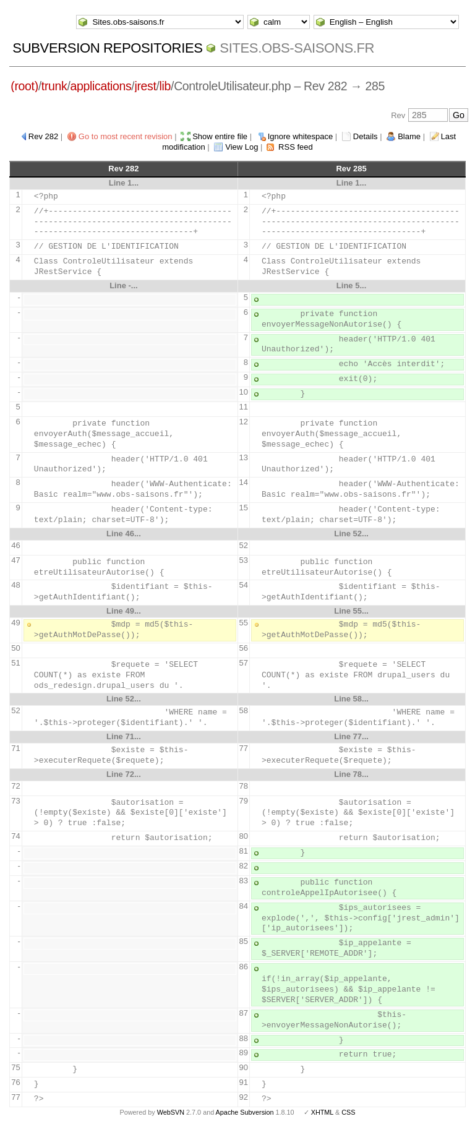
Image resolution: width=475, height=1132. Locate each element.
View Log (241, 147)
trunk (54, 86)
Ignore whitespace (300, 136)
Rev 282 (43, 136)
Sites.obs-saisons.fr (297, 48)
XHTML (322, 1112)
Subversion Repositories (107, 48)
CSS (348, 1112)
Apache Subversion (245, 1112)
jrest (145, 86)
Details (365, 136)
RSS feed (295, 147)
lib (165, 86)
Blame (409, 136)
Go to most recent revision (126, 136)
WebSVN (170, 1112)
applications (101, 86)
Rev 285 (351, 168)
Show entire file (219, 136)
